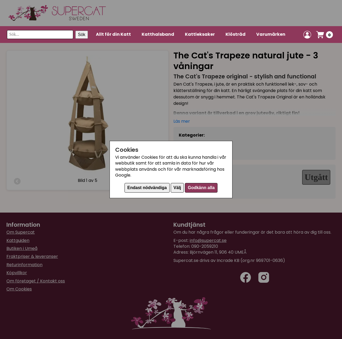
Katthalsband (158, 34)
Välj (177, 187)
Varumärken (270, 34)
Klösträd (236, 34)
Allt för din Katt (113, 34)
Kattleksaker (200, 34)
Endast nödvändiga (147, 187)
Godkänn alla (201, 187)
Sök (82, 34)
